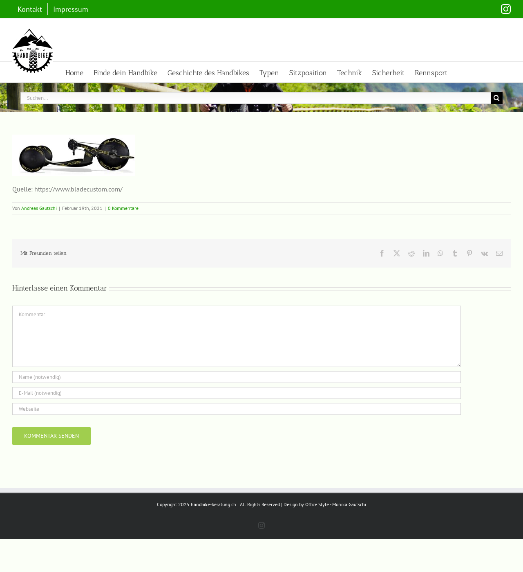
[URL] (236, 409)
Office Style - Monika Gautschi (335, 537)
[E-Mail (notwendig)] (236, 393)
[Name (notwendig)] (236, 377)
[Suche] (497, 98)
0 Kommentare (123, 208)
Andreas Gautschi (39, 208)
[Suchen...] (255, 98)
